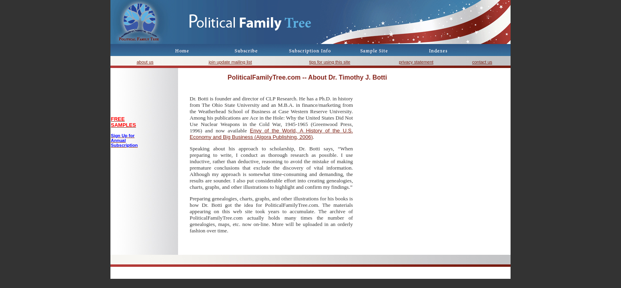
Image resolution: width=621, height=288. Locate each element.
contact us (482, 62)
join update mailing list (230, 62)
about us (144, 62)
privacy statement (416, 62)
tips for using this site (330, 62)
